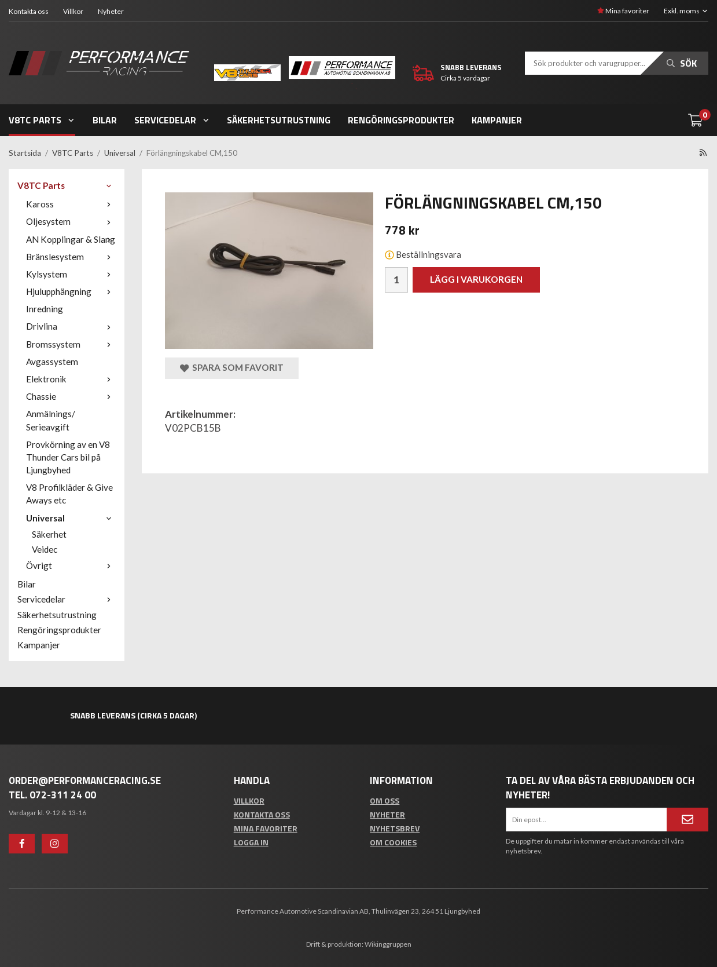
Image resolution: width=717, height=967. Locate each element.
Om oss (384, 800)
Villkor (73, 11)
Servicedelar (172, 120)
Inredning (44, 309)
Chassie (71, 396)
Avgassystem (52, 361)
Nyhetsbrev (395, 828)
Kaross (71, 204)
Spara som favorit (232, 367)
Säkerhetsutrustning (278, 120)
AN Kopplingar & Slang (71, 239)
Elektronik (71, 379)
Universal (71, 518)
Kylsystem (71, 274)
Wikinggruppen (388, 944)
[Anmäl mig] (687, 819)
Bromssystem (71, 344)
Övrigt (71, 565)
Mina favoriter (623, 10)
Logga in (251, 842)
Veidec (44, 549)
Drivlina (71, 326)
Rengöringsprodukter (401, 120)
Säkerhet (49, 534)
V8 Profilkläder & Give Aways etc (69, 493)
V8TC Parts (42, 120)
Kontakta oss (29, 11)
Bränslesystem (71, 256)
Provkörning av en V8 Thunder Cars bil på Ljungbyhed (68, 457)
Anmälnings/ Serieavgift (50, 420)
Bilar (105, 120)
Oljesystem (71, 221)
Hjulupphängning (71, 291)
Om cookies (393, 842)
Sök (682, 63)
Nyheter (111, 11)
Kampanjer (497, 120)
